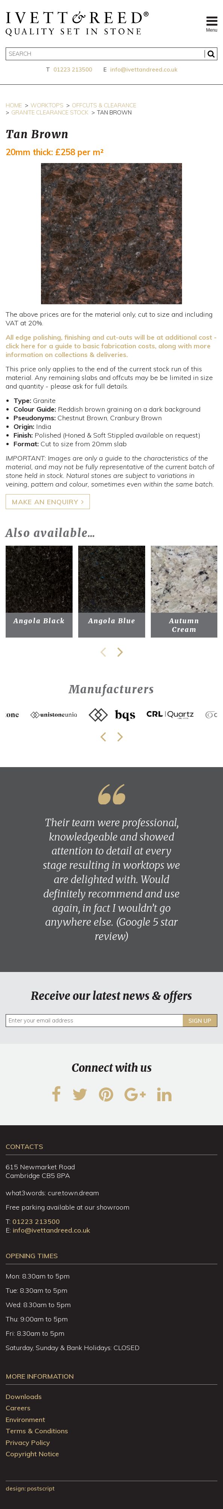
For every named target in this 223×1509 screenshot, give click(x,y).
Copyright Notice (32, 1453)
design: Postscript (30, 1488)
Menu (211, 24)
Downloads (24, 1396)
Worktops (47, 105)
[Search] (111, 53)
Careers (18, 1408)
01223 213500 (72, 69)
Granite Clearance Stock (49, 112)
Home (14, 105)
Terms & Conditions (37, 1431)
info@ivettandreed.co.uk (143, 69)
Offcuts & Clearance (104, 105)
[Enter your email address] (111, 1020)
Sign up (199, 1020)
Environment (25, 1419)
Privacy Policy (28, 1442)
